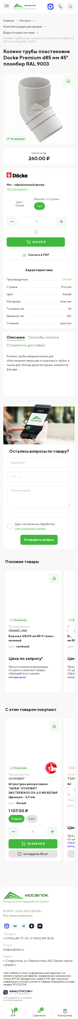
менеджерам (17, 677)
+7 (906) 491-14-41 (41, 938)
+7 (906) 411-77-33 (15, 938)
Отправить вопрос (39, 540)
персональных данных (30, 528)
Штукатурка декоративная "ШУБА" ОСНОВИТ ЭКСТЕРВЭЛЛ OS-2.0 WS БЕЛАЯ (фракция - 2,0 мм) (33, 790)
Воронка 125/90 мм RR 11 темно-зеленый (31, 638)
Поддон (16, 818)
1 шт (39, 206)
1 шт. (32, 818)
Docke (67, 279)
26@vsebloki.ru (13, 949)
